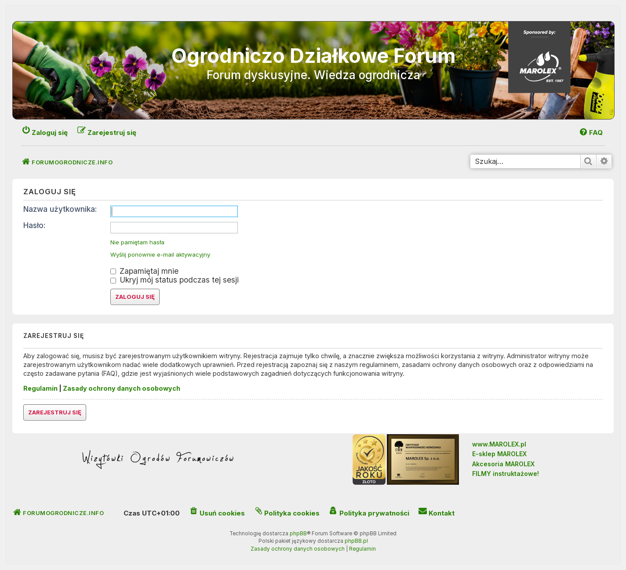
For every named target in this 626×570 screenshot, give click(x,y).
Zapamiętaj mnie (144, 271)
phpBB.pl (356, 541)
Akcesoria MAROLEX (503, 464)
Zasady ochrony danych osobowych (121, 388)
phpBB (298, 533)
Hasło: (34, 225)
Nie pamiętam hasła (137, 242)
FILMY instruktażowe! (505, 473)
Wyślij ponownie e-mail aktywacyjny (160, 254)
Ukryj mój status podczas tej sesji (174, 279)
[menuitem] (591, 132)
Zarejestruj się (54, 412)
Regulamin (40, 388)
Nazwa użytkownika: (60, 209)
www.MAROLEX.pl (499, 444)
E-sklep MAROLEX (499, 453)
